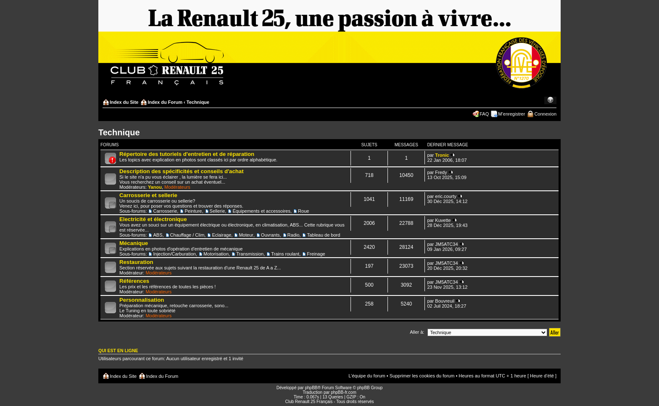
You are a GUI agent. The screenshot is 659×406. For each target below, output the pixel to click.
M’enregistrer (511, 113)
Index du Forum (165, 102)
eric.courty (445, 196)
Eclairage (221, 234)
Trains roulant (285, 253)
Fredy (441, 172)
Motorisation (216, 253)
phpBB (311, 387)
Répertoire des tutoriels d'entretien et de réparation (186, 154)
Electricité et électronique (153, 219)
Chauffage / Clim (187, 234)
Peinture (193, 211)
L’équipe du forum (366, 375)
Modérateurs (177, 187)
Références (134, 281)
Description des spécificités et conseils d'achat (181, 171)
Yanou (155, 187)
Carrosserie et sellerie (148, 195)
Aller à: (417, 332)
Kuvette (443, 220)
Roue (303, 211)
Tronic (442, 155)
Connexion (545, 113)
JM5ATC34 (446, 244)
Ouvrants (270, 234)
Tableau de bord (323, 234)
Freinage (316, 253)
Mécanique (133, 243)
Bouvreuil (444, 300)
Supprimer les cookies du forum (422, 375)
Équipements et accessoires (261, 211)
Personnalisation (141, 300)
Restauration (136, 262)
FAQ (484, 113)
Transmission (250, 253)
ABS (157, 234)
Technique (198, 102)
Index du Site (124, 102)
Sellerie (217, 211)
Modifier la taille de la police (550, 100)
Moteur (246, 234)
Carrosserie (165, 211)
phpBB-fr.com (343, 392)
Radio (293, 234)
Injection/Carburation (174, 253)
